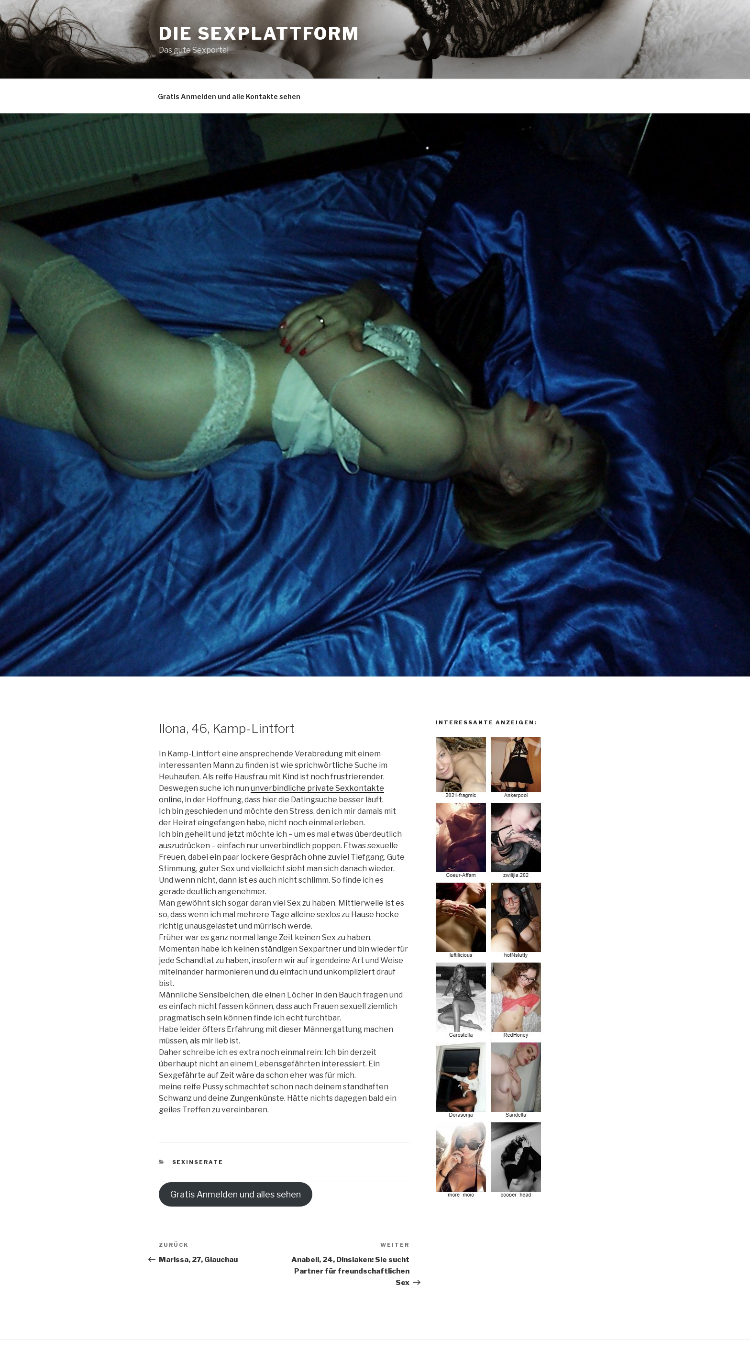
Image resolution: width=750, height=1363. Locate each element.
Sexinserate (198, 1162)
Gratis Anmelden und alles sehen (235, 1194)
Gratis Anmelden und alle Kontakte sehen (229, 96)
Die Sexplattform (259, 33)
